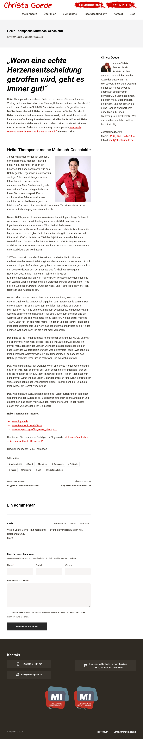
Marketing (26, 470)
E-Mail (39, 565)
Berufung (42, 464)
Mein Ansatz (29, 14)
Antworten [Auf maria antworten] (84, 523)
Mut (38, 470)
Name (10, 565)
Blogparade (58, 464)
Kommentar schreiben (18, 580)
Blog (132, 14)
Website (68, 565)
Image (12, 470)
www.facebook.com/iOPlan (27, 425)
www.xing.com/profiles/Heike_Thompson (34, 429)
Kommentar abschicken (27, 626)
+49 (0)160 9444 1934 (121, 4)
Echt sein (73, 464)
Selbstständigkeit (54, 470)
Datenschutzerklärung (125, 731)
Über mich (50, 14)
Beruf (29, 464)
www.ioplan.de (20, 421)
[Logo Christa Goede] (28, 4)
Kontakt (118, 14)
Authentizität (15, 464)
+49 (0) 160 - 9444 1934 (121, 136)
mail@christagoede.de (90, 4)
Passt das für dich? (95, 14)
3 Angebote (70, 14)
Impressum (102, 731)
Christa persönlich (34, 37)
